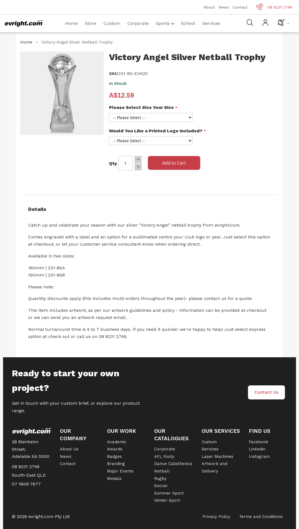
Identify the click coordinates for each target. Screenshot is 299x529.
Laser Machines (217, 456)
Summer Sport (169, 493)
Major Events (120, 471)
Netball (162, 471)
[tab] (149, 209)
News (224, 7)
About (209, 7)
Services (211, 23)
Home (71, 23)
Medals (114, 478)
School (188, 23)
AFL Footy (164, 456)
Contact (240, 7)
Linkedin (257, 449)
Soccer (161, 485)
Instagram (259, 456)
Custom (111, 23)
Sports (165, 23)
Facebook (258, 441)
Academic (116, 441)
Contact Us (266, 392)
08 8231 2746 (274, 7)
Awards (114, 449)
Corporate (138, 23)
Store (90, 23)
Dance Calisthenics (173, 463)
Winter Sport (167, 500)
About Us (69, 449)
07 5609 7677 (26, 484)
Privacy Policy (216, 516)
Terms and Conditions (261, 516)
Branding (116, 463)
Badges (114, 456)
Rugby (160, 478)
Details (37, 209)
